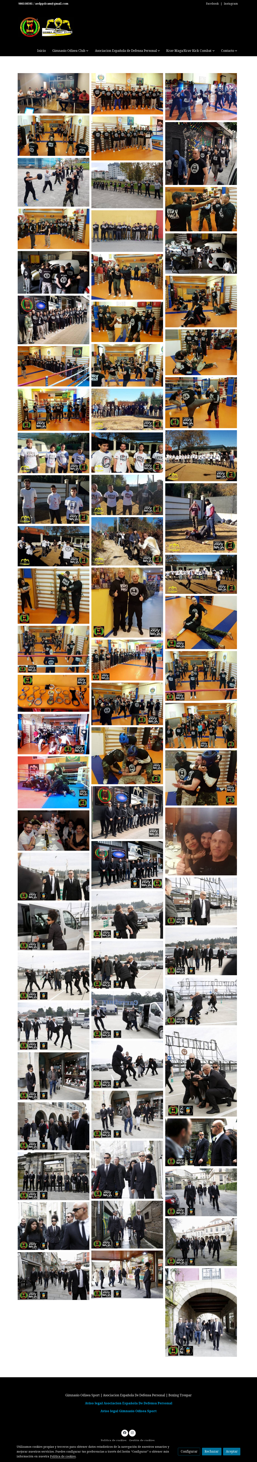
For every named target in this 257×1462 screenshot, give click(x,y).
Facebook (212, 3)
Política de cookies (113, 1440)
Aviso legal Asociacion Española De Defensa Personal (128, 1403)
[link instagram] (132, 1432)
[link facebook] (124, 1432)
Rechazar (212, 1451)
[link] (46, 27)
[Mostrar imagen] (54, 93)
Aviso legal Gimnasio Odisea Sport (128, 1411)
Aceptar (232, 1451)
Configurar (189, 1451)
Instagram (231, 3)
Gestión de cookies (142, 1440)
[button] (70, 50)
